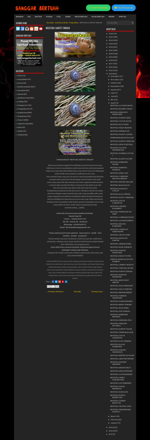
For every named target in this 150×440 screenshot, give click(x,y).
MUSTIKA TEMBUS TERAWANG (118, 297)
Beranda (19, 17)
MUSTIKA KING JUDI (119, 173)
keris (19, 83)
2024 (111, 40)
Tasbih (68, 17)
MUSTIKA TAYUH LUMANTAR (117, 202)
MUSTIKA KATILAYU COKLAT (119, 190)
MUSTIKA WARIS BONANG (121, 301)
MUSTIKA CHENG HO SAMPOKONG (119, 230)
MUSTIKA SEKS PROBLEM (121, 371)
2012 (111, 431)
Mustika (38, 17)
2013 (111, 427)
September (115, 86)
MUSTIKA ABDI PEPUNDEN (122, 359)
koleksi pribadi (61, 23)
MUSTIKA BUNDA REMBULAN (117, 396)
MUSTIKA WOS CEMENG (120, 341)
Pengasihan (73, 23)
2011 (111, 434)
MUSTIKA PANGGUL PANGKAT (118, 169)
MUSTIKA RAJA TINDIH (120, 194)
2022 (111, 47)
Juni (113, 96)
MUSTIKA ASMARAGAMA (120, 244)
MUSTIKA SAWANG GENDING (118, 363)
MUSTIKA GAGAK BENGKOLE (117, 387)
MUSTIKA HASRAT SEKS (120, 118)
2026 (111, 34)
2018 (111, 60)
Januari (114, 423)
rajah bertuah (22, 124)
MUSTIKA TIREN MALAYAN (121, 332)
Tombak (20, 135)
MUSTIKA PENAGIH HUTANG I (118, 325)
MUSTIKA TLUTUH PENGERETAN (118, 149)
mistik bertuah (23, 98)
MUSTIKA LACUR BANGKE (121, 374)
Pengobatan (22, 116)
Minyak (112, 17)
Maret (113, 416)
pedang (20, 102)
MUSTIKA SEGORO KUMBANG (118, 225)
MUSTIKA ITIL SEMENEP (120, 383)
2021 (111, 50)
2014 (111, 74)
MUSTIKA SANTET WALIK (121, 329)
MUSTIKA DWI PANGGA (120, 311)
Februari (114, 420)
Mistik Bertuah (81, 17)
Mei (112, 100)
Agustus (114, 90)
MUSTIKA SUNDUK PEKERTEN (118, 276)
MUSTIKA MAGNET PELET (121, 109)
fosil (19, 76)
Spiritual (122, 17)
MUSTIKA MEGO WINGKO (121, 305)
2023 (111, 44)
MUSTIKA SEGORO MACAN (121, 182)
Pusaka (49, 17)
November (115, 80)
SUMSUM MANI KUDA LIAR (121, 138)
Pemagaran (22, 105)
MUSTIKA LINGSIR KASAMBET (118, 207)
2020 (111, 54)
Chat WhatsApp (98, 8)
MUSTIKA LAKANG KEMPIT (121, 221)
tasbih (19, 131)
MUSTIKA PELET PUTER (120, 256)
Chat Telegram (124, 8)
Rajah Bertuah (98, 17)
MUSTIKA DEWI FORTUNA (121, 144)
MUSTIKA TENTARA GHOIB (121, 268)
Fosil (59, 17)
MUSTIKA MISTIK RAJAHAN (122, 355)
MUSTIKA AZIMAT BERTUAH (118, 402)
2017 (111, 64)
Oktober (114, 83)
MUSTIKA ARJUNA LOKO (120, 406)
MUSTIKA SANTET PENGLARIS (118, 251)
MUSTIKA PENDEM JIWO (121, 320)
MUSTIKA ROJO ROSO (119, 124)
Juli (112, 93)
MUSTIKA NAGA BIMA (119, 308)
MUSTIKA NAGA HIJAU (120, 185)
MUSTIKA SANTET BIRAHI (58, 28)
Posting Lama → (97, 292)
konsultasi (21, 90)
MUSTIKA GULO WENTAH (121, 289)
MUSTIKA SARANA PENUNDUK (118, 351)
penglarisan (22, 113)
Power (20, 120)
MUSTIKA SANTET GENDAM (122, 141)
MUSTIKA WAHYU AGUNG (121, 134)
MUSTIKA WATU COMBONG (122, 197)
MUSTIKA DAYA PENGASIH (121, 286)
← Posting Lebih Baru (54, 292)
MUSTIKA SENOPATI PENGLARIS (119, 113)
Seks (19, 127)
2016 (111, 67)
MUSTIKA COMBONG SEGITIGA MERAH (119, 177)
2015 (111, 70)
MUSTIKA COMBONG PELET (122, 217)
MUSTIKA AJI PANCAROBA (121, 105)
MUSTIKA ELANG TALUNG (121, 159)
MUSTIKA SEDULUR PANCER (118, 239)
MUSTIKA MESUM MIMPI (121, 292)
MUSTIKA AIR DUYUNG (120, 235)
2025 (111, 37)
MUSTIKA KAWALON (119, 392)
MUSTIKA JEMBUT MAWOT (122, 265)
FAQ (29, 17)
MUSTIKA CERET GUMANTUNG (117, 379)
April (113, 103)
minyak (20, 94)
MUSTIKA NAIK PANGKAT (121, 247)
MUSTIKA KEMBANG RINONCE (119, 316)
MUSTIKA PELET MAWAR (121, 128)
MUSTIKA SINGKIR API (120, 131)
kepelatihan (22, 79)
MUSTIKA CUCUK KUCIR (120, 121)
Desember (115, 76)
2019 (111, 57)
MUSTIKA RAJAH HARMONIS (117, 345)
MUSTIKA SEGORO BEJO (120, 368)
